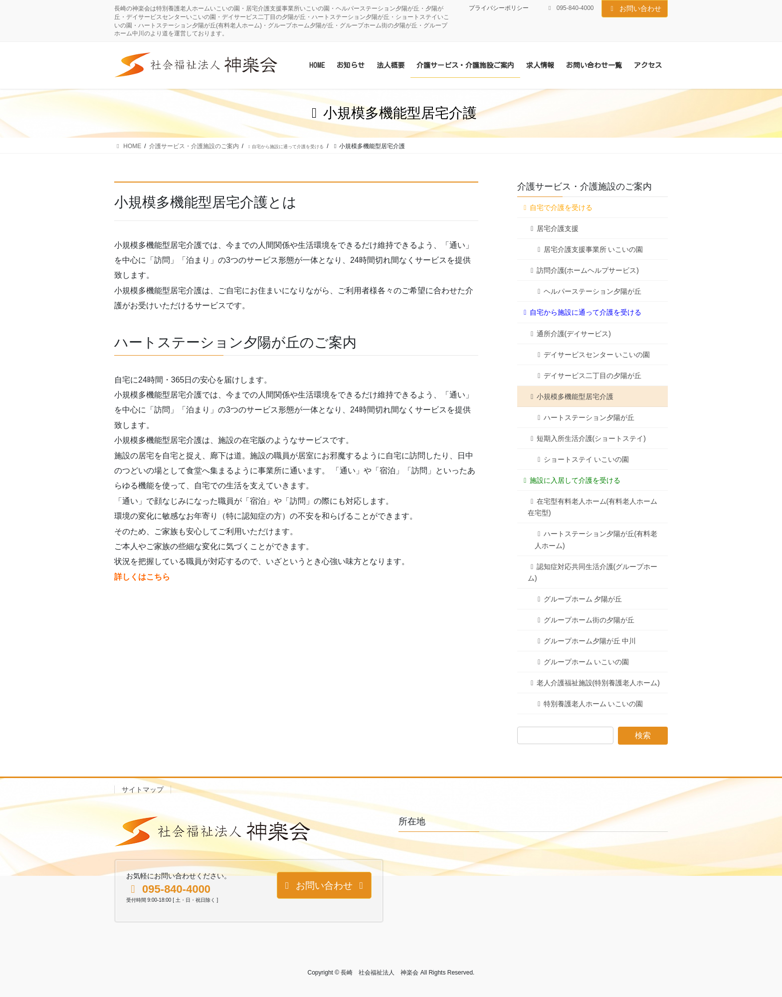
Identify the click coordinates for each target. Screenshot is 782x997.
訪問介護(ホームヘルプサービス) (583, 270)
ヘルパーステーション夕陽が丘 (588, 291)
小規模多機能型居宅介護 (570, 396)
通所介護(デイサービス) (569, 334)
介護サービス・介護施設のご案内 (584, 187)
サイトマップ (143, 790)
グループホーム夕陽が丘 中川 (585, 641)
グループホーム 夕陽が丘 (578, 599)
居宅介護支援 (553, 228)
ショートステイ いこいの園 (582, 459)
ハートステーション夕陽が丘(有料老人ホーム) (596, 539)
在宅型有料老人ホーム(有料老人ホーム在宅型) (592, 507)
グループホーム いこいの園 (582, 662)
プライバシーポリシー (499, 7)
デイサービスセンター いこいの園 (592, 355)
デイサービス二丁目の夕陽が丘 (588, 376)
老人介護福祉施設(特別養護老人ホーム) (594, 683)
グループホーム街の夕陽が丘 (584, 620)
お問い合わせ (635, 8)
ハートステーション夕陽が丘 (584, 417)
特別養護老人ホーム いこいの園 (589, 704)
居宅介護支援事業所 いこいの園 (589, 249)
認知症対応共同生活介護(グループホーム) (592, 572)
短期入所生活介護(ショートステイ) (587, 438)
